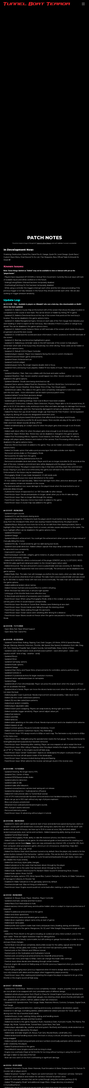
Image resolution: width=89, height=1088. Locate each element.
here (28, 843)
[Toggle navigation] (83, 3)
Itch (78, 304)
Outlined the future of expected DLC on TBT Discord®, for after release (33, 492)
